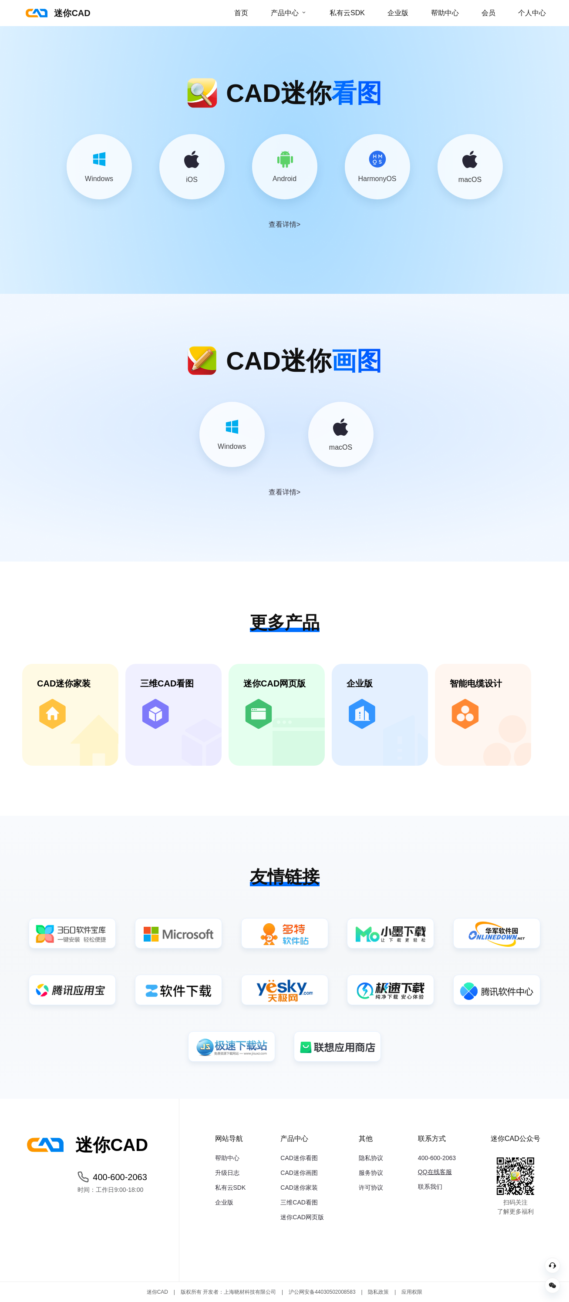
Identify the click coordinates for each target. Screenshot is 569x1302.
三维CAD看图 (299, 1202)
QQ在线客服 (435, 1171)
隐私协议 (371, 1157)
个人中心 (532, 13)
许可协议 (371, 1187)
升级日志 (227, 1172)
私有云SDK (347, 13)
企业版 (397, 13)
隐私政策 (378, 1292)
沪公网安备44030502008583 (322, 1292)
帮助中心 (445, 13)
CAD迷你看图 (299, 1157)
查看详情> (284, 224)
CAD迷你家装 (299, 1187)
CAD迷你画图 (299, 1172)
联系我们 (430, 1186)
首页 (241, 13)
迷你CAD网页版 (302, 1217)
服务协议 (371, 1172)
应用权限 (411, 1292)
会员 (488, 13)
